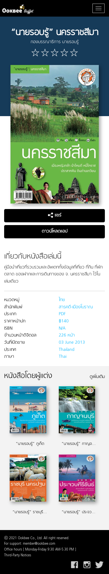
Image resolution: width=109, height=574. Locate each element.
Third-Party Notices (17, 555)
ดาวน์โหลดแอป (54, 231)
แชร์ (54, 215)
